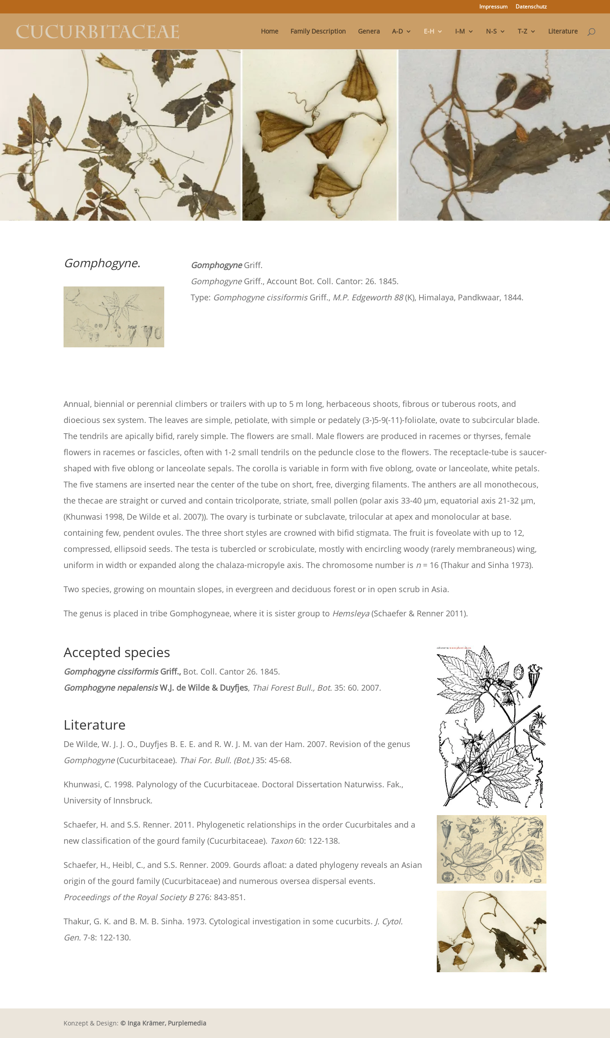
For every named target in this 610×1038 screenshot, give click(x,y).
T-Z (522, 31)
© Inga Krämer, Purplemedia (163, 1023)
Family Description (318, 31)
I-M (460, 31)
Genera (369, 31)
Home (269, 31)
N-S (491, 31)
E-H (429, 31)
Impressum (493, 7)
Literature (563, 31)
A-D (397, 31)
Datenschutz (531, 7)
